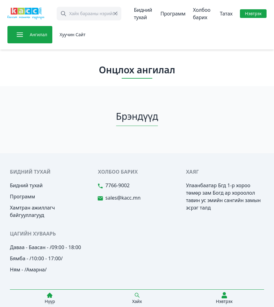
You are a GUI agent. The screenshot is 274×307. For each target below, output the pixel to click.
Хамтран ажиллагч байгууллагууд (32, 211)
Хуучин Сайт (72, 34)
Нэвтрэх (253, 13)
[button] (19, 34)
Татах (226, 13)
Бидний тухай (26, 185)
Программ (172, 13)
